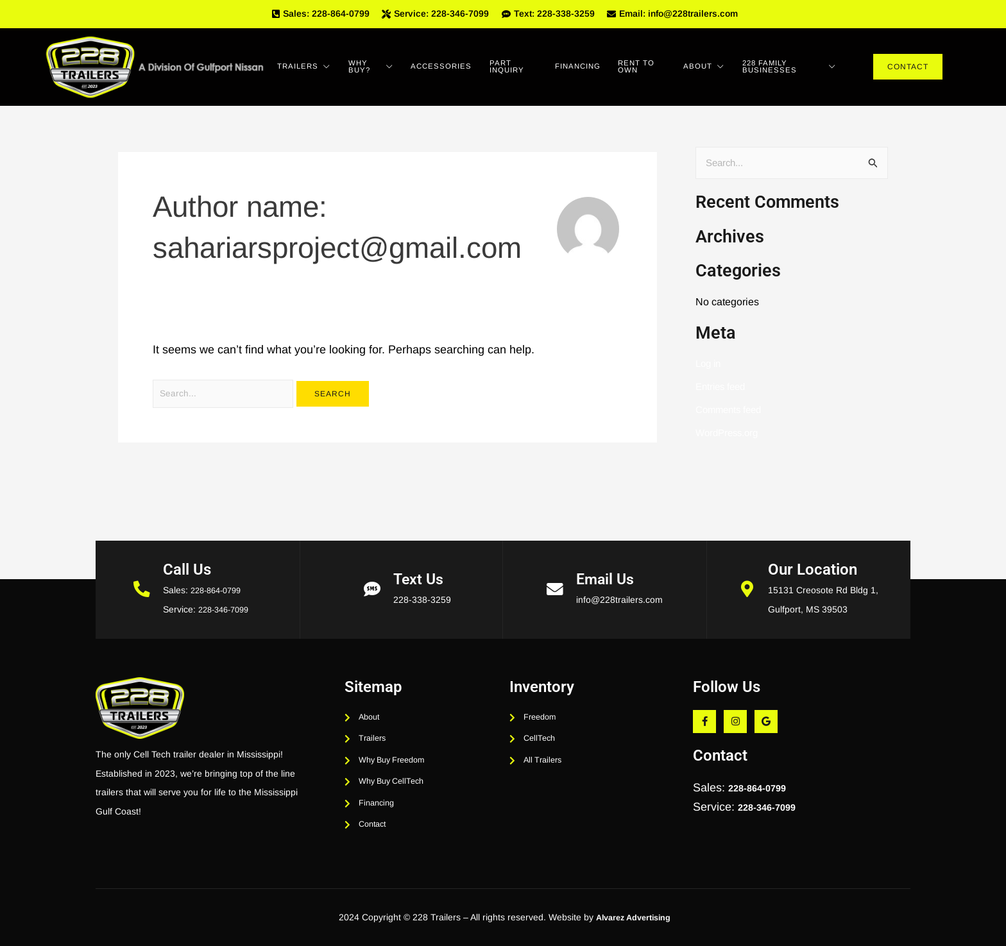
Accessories (454, 70)
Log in (709, 368)
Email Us (607, 560)
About (718, 70)
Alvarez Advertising (633, 917)
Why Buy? (380, 70)
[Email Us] (555, 570)
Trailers (308, 70)
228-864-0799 (216, 571)
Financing (598, 70)
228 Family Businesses (799, 70)
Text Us (420, 560)
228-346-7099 (224, 590)
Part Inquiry (530, 70)
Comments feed (731, 414)
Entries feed (722, 391)
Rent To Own (660, 70)
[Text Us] (372, 570)
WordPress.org (729, 437)
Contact (907, 70)
